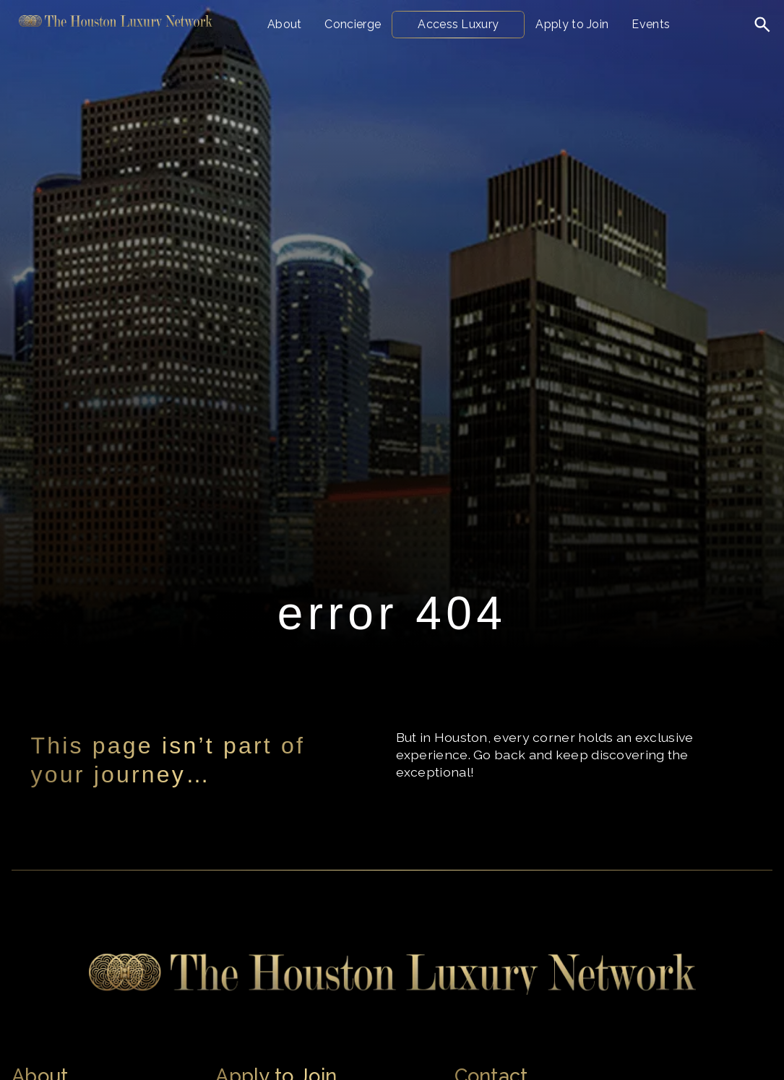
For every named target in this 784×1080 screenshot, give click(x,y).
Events (651, 24)
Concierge (352, 24)
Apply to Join (571, 24)
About (284, 24)
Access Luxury (458, 24)
